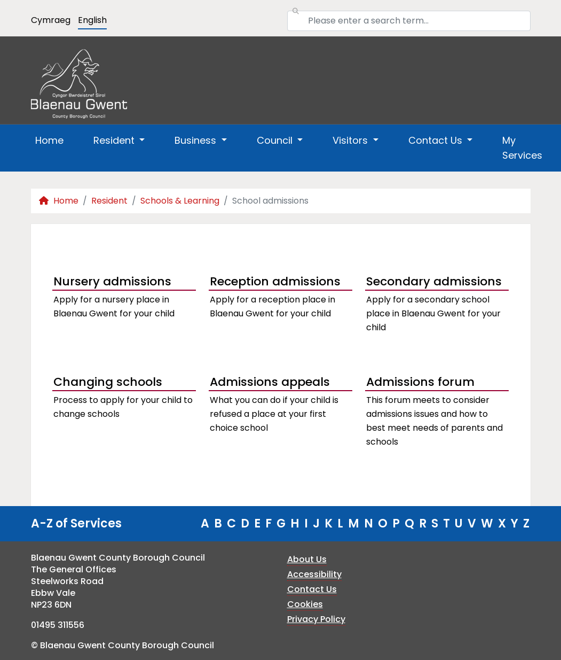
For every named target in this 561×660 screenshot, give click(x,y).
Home (49, 140)
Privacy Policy (316, 619)
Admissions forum (420, 382)
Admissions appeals (270, 382)
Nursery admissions (112, 281)
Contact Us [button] (436, 140)
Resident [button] (115, 140)
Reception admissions (275, 281)
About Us (307, 559)
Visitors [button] (351, 140)
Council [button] (276, 140)
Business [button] (197, 140)
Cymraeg (50, 20)
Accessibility (314, 574)
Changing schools (107, 382)
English (92, 20)
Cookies (305, 604)
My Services (522, 148)
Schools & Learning (179, 201)
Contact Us (312, 589)
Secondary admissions (434, 281)
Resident (109, 201)
